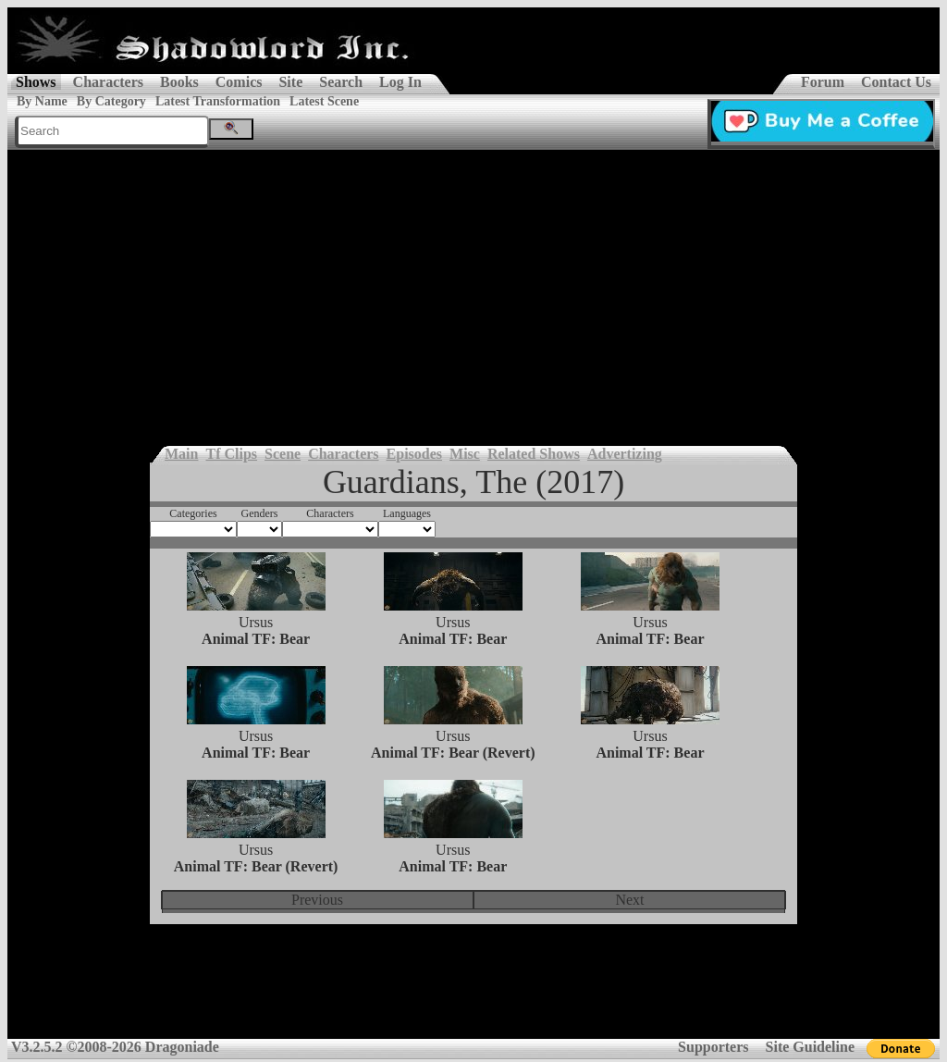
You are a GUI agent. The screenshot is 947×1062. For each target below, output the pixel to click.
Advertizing (624, 454)
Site (290, 82)
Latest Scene (324, 101)
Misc (464, 454)
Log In (400, 82)
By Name (42, 101)
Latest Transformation (217, 101)
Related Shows (533, 454)
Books (179, 82)
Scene (282, 454)
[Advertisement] (473, 288)
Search (341, 82)
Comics (239, 82)
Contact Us (896, 82)
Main (181, 454)
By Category (111, 101)
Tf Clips (231, 454)
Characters (108, 82)
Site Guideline (810, 1047)
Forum (822, 82)
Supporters (713, 1047)
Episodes (414, 454)
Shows (36, 82)
